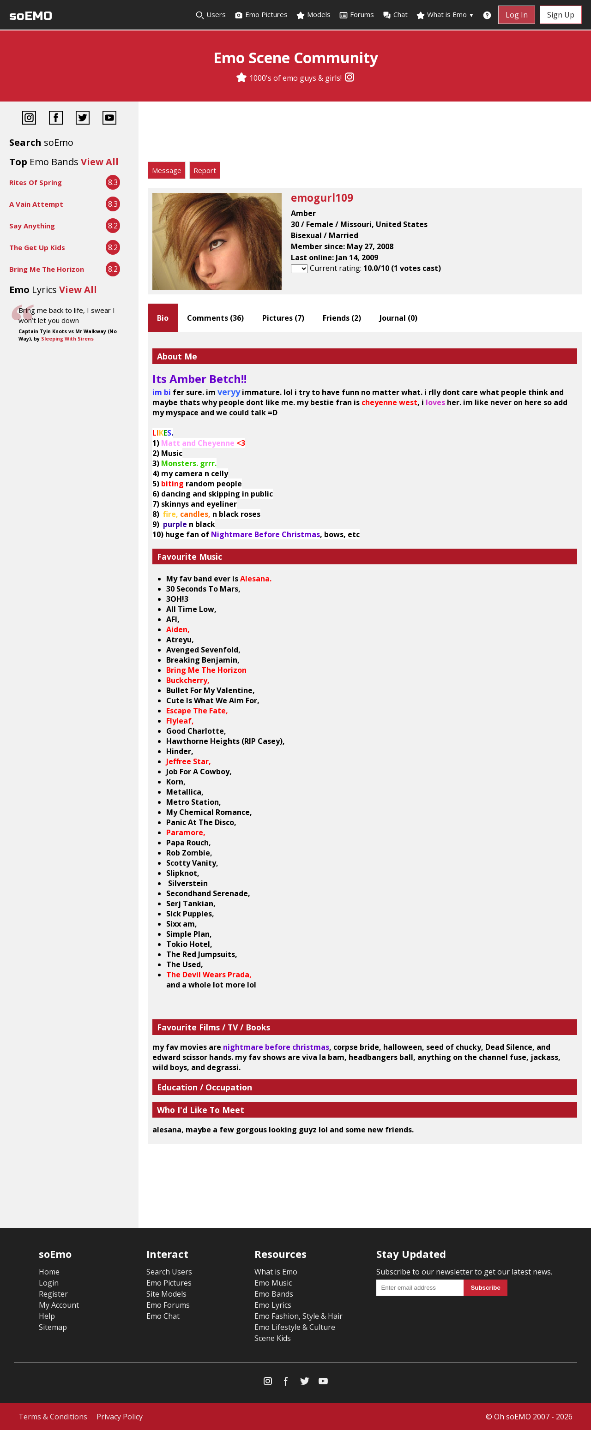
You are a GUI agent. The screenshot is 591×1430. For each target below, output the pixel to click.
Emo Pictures (261, 15)
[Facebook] (56, 119)
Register (53, 1294)
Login (49, 1283)
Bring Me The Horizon (46, 269)
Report (204, 170)
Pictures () (283, 318)
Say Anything (32, 225)
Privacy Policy (119, 1417)
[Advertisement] (365, 134)
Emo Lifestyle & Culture (294, 1327)
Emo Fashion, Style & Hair (298, 1316)
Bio (163, 318)
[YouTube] (109, 119)
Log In (517, 15)
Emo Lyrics (272, 1305)
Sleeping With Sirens (67, 338)
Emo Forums (168, 1305)
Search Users (169, 1272)
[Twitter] (83, 119)
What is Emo (445, 15)
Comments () (215, 318)
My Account (59, 1305)
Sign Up (560, 15)
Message (166, 170)
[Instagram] (350, 78)
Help (47, 1316)
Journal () (398, 318)
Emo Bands (273, 1294)
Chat (395, 15)
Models (313, 15)
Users (210, 15)
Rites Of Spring (35, 182)
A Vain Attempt (36, 204)
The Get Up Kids (37, 247)
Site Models (166, 1294)
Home (49, 1272)
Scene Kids (272, 1338)
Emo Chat (163, 1316)
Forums (356, 15)
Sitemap (53, 1327)
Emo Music (273, 1283)
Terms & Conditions (52, 1417)
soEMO (30, 16)
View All (100, 162)
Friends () (342, 318)
